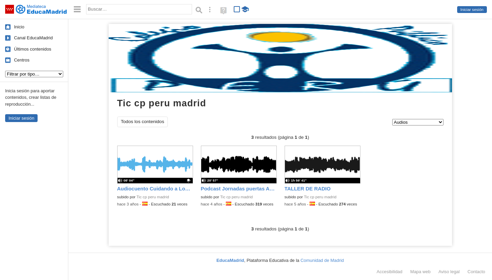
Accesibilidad (389, 271)
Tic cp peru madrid (152, 197)
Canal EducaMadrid (33, 37)
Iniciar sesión (472, 10)
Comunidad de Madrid (322, 260)
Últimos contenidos (32, 49)
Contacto (476, 271)
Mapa (420, 271)
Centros (21, 60)
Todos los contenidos (142, 121)
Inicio (19, 26)
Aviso (449, 271)
